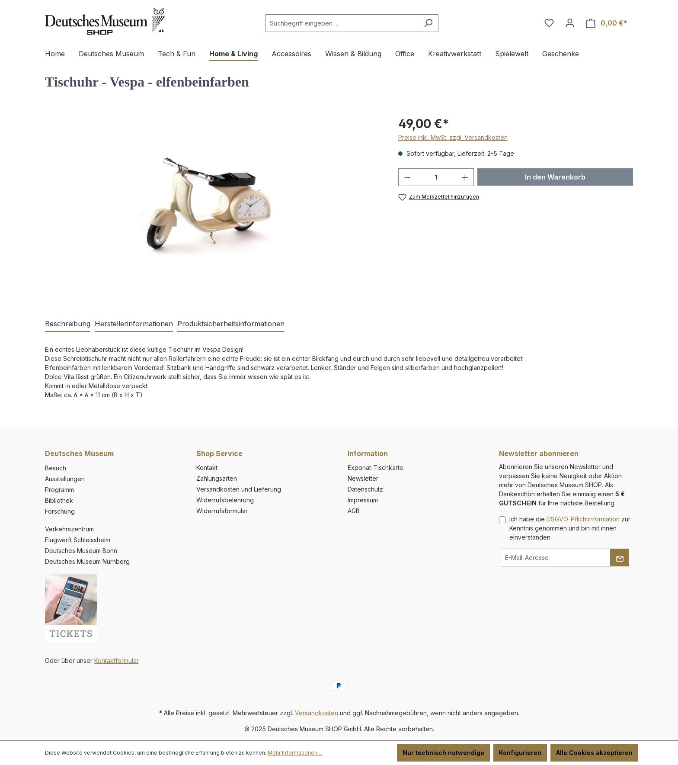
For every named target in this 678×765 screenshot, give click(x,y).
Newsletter (363, 478)
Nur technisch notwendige (443, 752)
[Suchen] (428, 23)
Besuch (55, 468)
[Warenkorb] (606, 23)
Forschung (60, 511)
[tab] (67, 324)
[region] (213, 208)
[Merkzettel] (549, 23)
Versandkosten (316, 713)
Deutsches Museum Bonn (81, 550)
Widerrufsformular (222, 510)
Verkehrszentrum (69, 529)
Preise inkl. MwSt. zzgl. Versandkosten (453, 137)
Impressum (363, 500)
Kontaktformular (116, 660)
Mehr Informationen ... (295, 752)
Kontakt (206, 467)
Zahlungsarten (216, 478)
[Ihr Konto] (570, 23)
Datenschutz (365, 489)
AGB (354, 510)
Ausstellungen (65, 478)
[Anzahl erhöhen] (465, 177)
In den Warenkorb (555, 177)
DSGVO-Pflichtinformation (583, 519)
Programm (59, 489)
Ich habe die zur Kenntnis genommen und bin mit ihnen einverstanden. (569, 528)
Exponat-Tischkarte (375, 467)
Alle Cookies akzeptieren (594, 752)
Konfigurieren (520, 752)
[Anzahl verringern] (407, 177)
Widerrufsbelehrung (225, 500)
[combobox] (342, 23)
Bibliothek (59, 500)
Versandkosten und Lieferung (238, 489)
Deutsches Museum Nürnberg (87, 561)
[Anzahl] (436, 177)
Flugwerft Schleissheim (77, 539)
